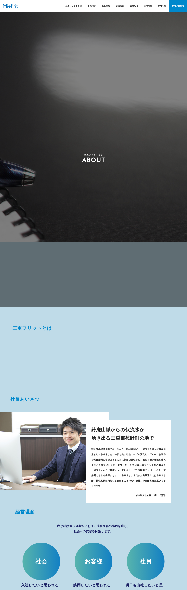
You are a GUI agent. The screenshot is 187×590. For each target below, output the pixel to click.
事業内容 (92, 6)
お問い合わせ (178, 6)
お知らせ (162, 6)
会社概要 (120, 6)
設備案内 (134, 6)
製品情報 (106, 6)
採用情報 (148, 6)
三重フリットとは (73, 6)
